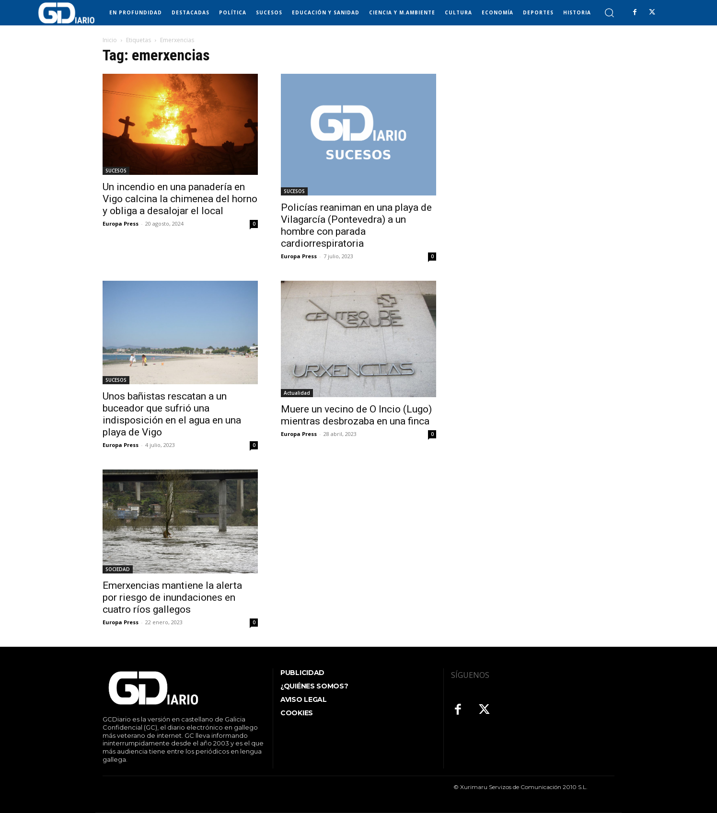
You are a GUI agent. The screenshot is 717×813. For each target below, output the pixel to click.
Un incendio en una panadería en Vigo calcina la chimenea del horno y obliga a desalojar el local (180, 199)
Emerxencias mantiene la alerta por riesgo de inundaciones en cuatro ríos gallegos (172, 597)
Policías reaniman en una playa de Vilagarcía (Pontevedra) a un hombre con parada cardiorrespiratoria (356, 225)
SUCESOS (116, 170)
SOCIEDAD (117, 569)
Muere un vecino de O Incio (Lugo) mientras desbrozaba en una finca (356, 415)
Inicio (110, 40)
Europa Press (121, 223)
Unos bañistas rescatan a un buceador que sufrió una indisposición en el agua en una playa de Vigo (172, 414)
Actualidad (297, 392)
